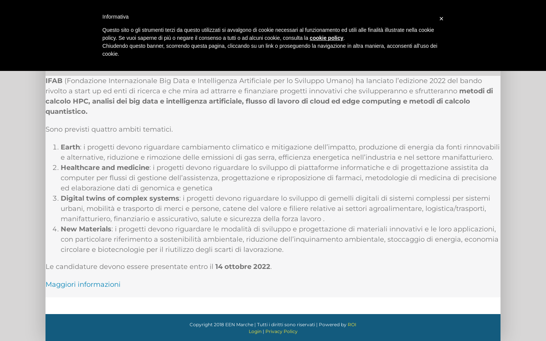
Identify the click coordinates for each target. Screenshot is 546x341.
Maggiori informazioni (83, 284)
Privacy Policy (281, 331)
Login (255, 331)
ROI (352, 324)
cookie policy (327, 38)
